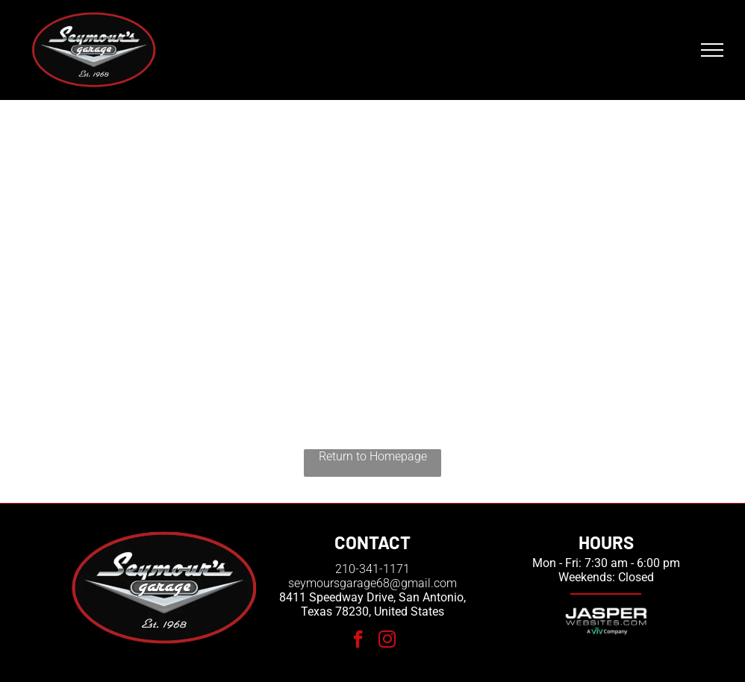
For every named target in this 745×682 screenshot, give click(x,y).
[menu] (712, 50)
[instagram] (387, 641)
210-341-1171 (372, 569)
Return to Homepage (373, 456)
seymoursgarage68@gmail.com (372, 583)
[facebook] (358, 641)
